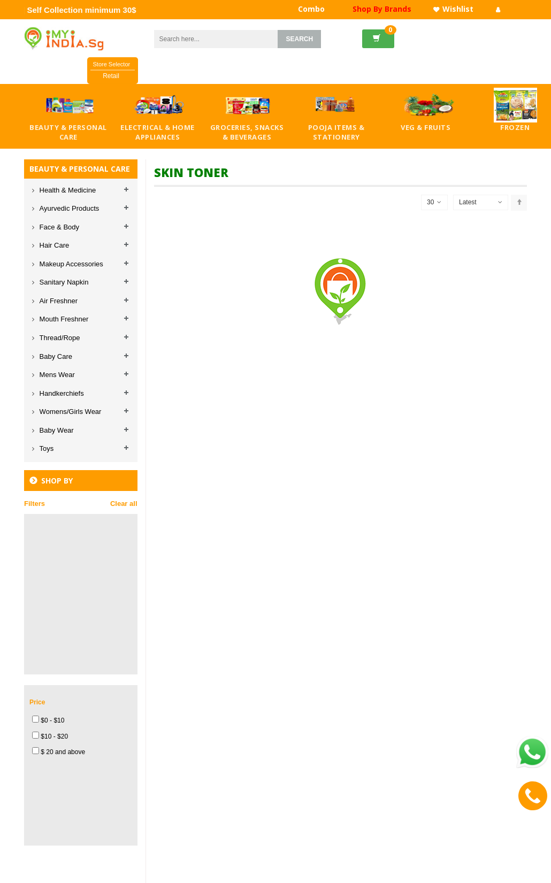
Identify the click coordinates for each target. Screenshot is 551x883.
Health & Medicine (66, 190)
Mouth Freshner (62, 319)
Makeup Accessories (70, 264)
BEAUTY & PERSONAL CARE (79, 169)
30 (434, 202)
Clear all (123, 504)
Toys (45, 448)
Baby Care (54, 356)
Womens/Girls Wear (69, 412)
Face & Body (58, 227)
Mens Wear (56, 375)
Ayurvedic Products (68, 208)
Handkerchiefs (60, 393)
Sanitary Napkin (62, 282)
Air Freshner (57, 301)
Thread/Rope (58, 338)
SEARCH (299, 39)
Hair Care (53, 245)
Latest (468, 202)
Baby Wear (55, 430)
